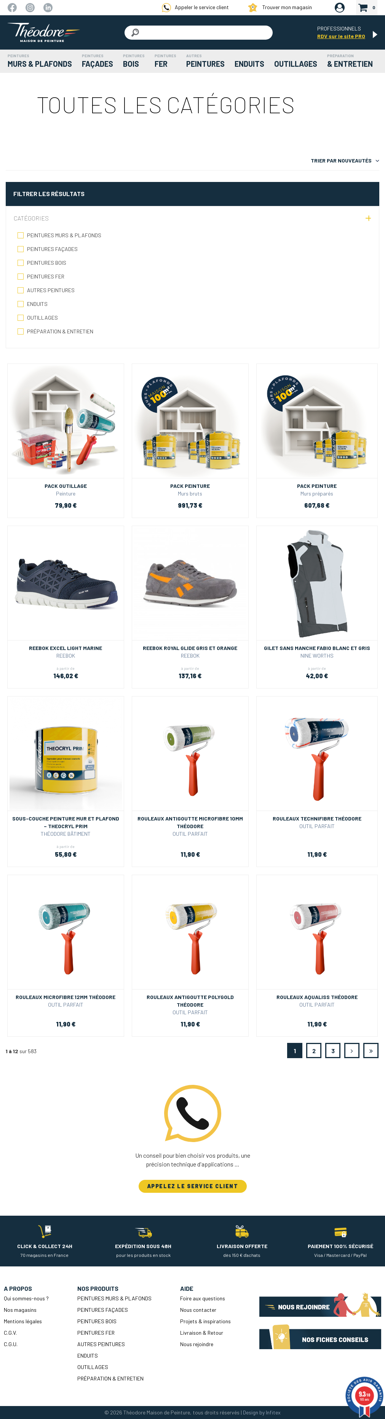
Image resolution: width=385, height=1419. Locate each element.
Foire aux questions (202, 1298)
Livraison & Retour (201, 1332)
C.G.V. (10, 1332)
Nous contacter (198, 1309)
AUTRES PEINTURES (51, 290)
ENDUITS (37, 304)
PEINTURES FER (45, 276)
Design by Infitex (262, 1412)
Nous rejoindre (196, 1344)
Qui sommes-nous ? (26, 1298)
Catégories (31, 218)
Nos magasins (20, 1309)
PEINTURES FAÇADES (52, 249)
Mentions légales (23, 1321)
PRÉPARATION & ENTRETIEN (60, 331)
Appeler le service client (195, 7)
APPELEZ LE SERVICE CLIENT (192, 1186)
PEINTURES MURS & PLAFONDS (64, 235)
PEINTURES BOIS (46, 262)
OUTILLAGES (42, 317)
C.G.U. (11, 1344)
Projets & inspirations (205, 1321)
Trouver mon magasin (280, 7)
